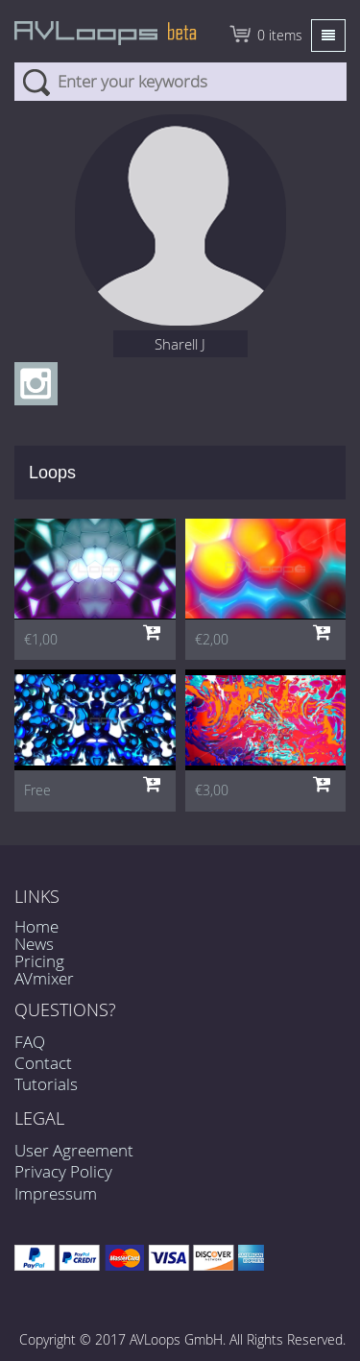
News (34, 944)
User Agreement (73, 1150)
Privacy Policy (63, 1171)
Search (36, 81)
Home (36, 926)
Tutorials (46, 1084)
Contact (43, 1063)
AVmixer (44, 978)
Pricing (39, 961)
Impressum (55, 1193)
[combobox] (180, 81)
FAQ (29, 1042)
